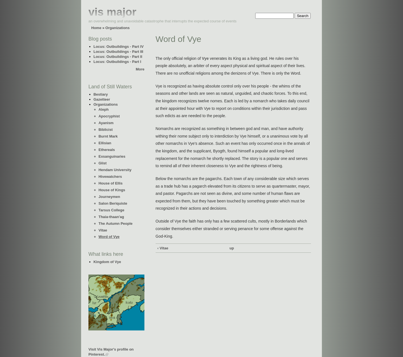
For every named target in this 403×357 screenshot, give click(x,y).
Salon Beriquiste (113, 203)
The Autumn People (116, 223)
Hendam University (115, 170)
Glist (103, 163)
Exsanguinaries (112, 156)
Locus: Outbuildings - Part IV (118, 46)
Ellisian (105, 143)
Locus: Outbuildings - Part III (118, 51)
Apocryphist (109, 116)
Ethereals (107, 150)
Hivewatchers (110, 176)
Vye (205, 58)
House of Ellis (111, 183)
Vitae (103, 230)
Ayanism (106, 123)
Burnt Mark (108, 136)
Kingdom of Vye (107, 262)
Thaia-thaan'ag (111, 217)
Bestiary (100, 94)
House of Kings (112, 190)
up (231, 248)
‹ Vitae (162, 248)
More (140, 69)
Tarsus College (111, 210)
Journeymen (109, 197)
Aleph (104, 109)
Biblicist (106, 129)
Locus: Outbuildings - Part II (117, 57)
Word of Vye (109, 237)
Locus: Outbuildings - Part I (117, 62)
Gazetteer (101, 99)
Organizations (118, 28)
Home (96, 28)
